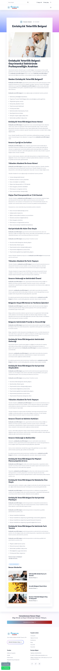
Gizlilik (8, 655)
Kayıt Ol (39, 2)
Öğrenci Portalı (34, 638)
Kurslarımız (33, 640)
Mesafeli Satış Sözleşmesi (13, 659)
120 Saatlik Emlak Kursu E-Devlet (38, 574)
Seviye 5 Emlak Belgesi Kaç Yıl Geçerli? (38, 597)
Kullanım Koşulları (11, 653)
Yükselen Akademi (27, 21)
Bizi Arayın (6, 664)
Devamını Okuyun (33, 577)
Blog (31, 642)
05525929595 (38, 653)
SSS (8, 662)
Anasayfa (32, 635)
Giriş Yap (46, 2)
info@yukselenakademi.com (40, 655)
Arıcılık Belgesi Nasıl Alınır (38, 586)
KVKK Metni (10, 657)
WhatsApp (6, 668)
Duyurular (32, 644)
